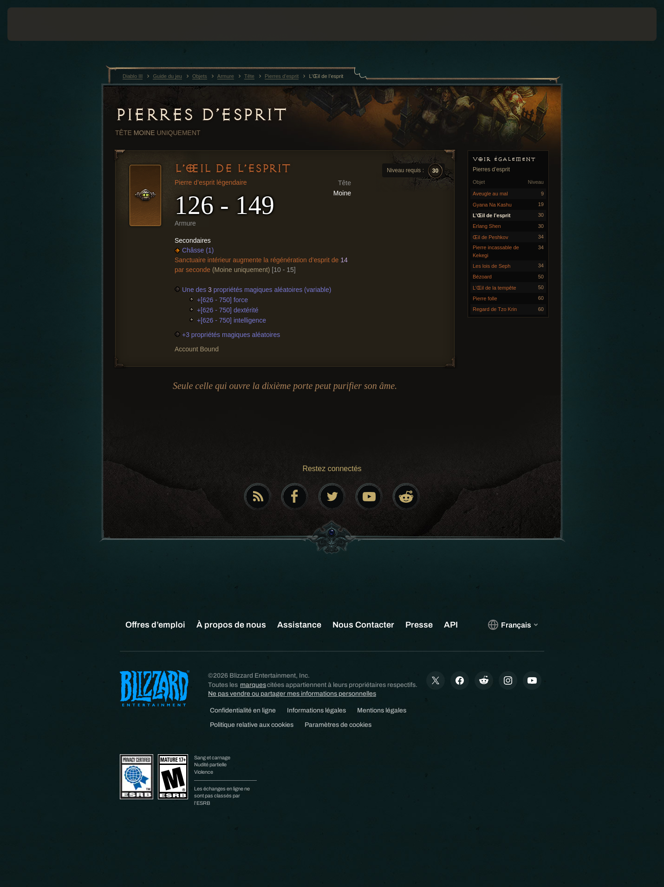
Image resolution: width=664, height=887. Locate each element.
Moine (144, 132)
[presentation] (41, 24)
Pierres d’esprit (200, 114)
